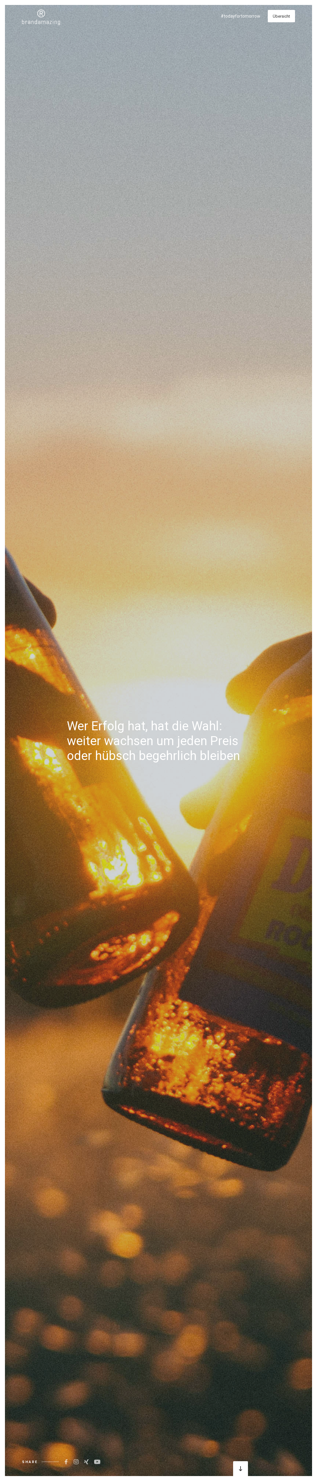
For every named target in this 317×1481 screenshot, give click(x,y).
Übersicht (281, 16)
